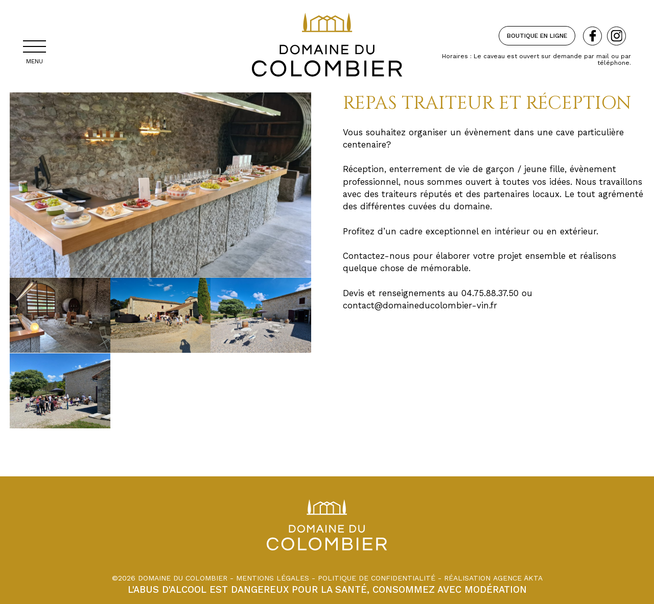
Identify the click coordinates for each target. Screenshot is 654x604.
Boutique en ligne (537, 35)
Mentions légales (272, 578)
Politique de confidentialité (376, 578)
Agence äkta (518, 578)
